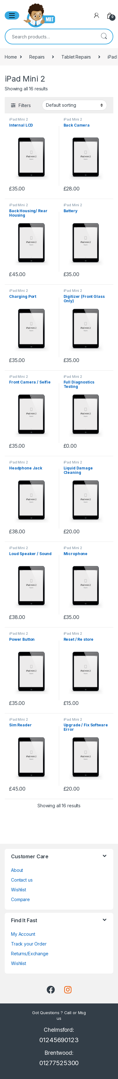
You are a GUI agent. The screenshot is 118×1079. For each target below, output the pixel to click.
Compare (20, 899)
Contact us (22, 880)
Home (11, 57)
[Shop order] (74, 105)
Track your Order (29, 943)
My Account (23, 934)
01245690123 (58, 1040)
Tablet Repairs (76, 57)
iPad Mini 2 (18, 119)
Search (104, 36)
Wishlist (18, 889)
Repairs (37, 57)
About (17, 870)
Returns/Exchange (29, 953)
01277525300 (59, 1063)
